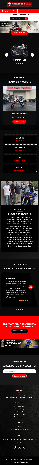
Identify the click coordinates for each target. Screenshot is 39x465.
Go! (26, 17)
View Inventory (19, 331)
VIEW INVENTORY (19, 32)
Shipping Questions (19, 406)
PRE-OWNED (19, 148)
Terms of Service (19, 414)
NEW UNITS (19, 138)
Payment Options (19, 417)
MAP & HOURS (32, 11)
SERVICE (19, 158)
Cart (21, 11)
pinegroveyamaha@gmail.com (19, 430)
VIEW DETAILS (19, 121)
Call (14, 11)
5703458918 (19, 427)
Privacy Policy (19, 411)
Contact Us (19, 422)
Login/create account (19, 15)
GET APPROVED (19, 170)
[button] (16, 64)
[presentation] (6, 55)
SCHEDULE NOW (19, 160)
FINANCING (19, 168)
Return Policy (19, 409)
